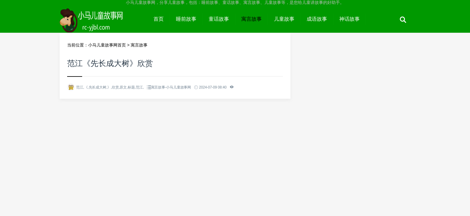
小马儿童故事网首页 (107, 45)
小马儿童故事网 (103, 24)
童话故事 (219, 19)
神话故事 (349, 19)
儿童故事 (284, 19)
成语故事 (317, 19)
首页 (158, 19)
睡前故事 (186, 19)
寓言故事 (251, 19)
